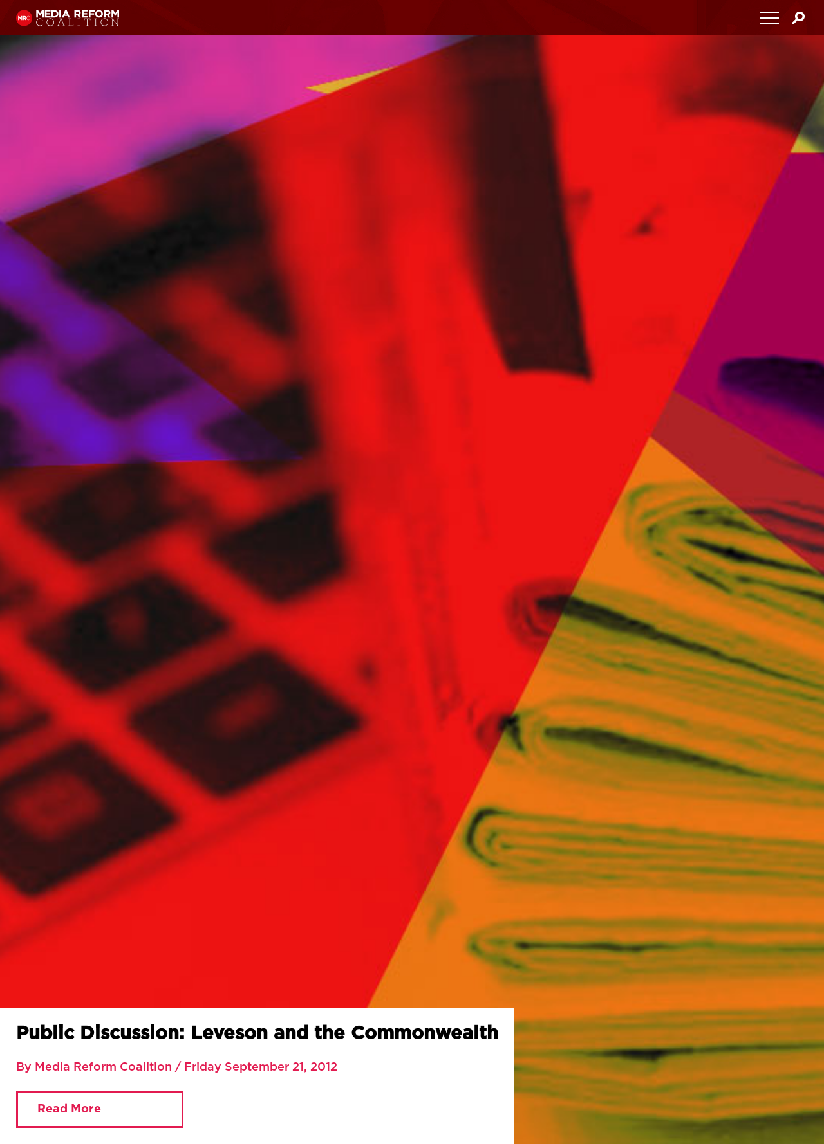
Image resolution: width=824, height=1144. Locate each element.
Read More (69, 1109)
